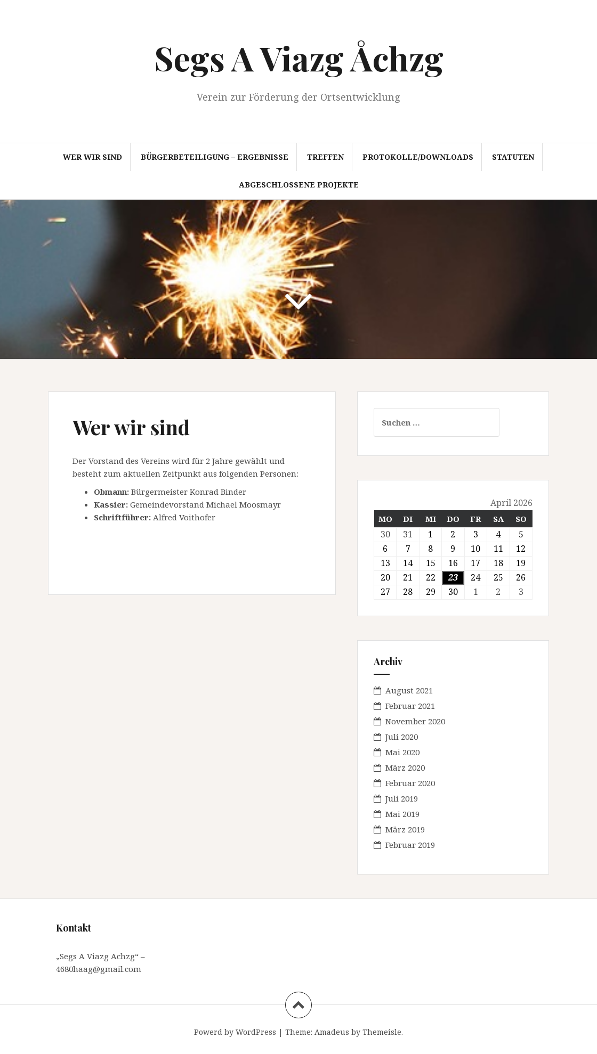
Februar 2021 (410, 705)
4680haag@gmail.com (98, 968)
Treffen (325, 157)
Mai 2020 (402, 752)
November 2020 (415, 721)
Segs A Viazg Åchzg (298, 58)
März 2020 (405, 767)
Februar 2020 (410, 783)
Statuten (513, 157)
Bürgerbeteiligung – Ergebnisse (214, 157)
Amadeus (331, 1032)
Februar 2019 (410, 844)
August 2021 (409, 690)
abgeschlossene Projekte (299, 184)
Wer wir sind (92, 157)
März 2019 (405, 829)
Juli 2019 (401, 798)
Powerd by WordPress (235, 1032)
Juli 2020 (401, 736)
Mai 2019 (402, 813)
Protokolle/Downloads (417, 157)
